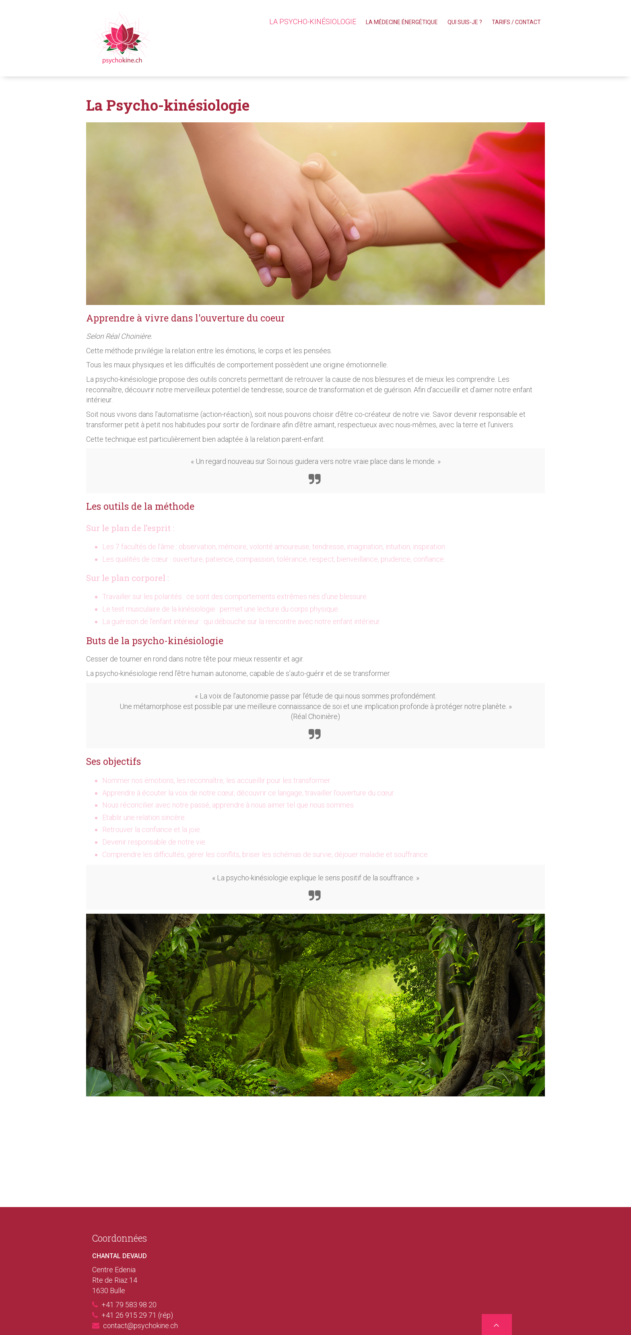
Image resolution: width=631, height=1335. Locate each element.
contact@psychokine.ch (140, 1326)
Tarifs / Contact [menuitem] (516, 22)
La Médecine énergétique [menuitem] (402, 22)
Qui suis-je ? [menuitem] (464, 22)
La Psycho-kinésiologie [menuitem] (312, 21)
